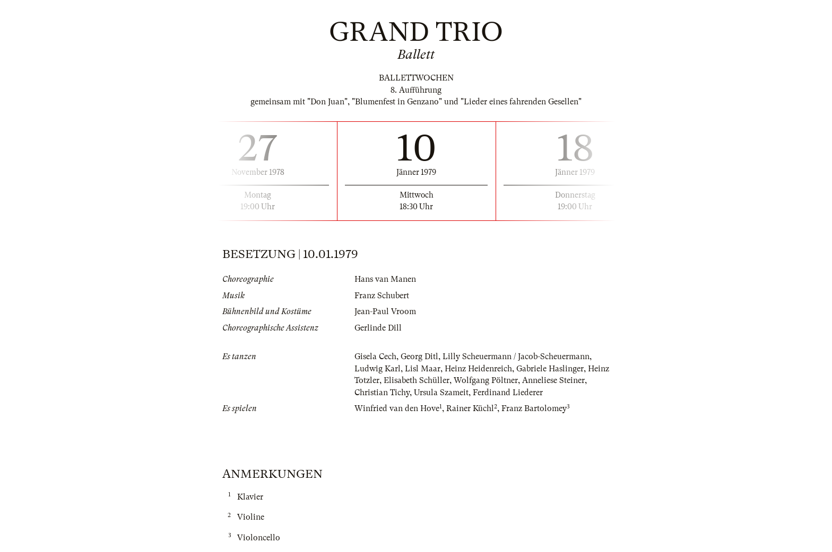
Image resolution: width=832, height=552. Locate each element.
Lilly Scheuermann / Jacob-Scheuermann (516, 356)
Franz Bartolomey (534, 408)
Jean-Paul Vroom (385, 311)
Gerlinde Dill (378, 328)
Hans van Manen (385, 279)
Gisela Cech (375, 356)
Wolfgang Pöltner (486, 380)
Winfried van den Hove (396, 408)
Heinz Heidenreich (478, 368)
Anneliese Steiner (553, 380)
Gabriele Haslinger (550, 368)
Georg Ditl (419, 356)
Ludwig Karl (377, 368)
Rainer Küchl (470, 408)
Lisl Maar (422, 368)
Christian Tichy (382, 392)
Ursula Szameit (441, 392)
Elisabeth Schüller (416, 380)
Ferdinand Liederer (508, 392)
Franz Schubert (381, 295)
